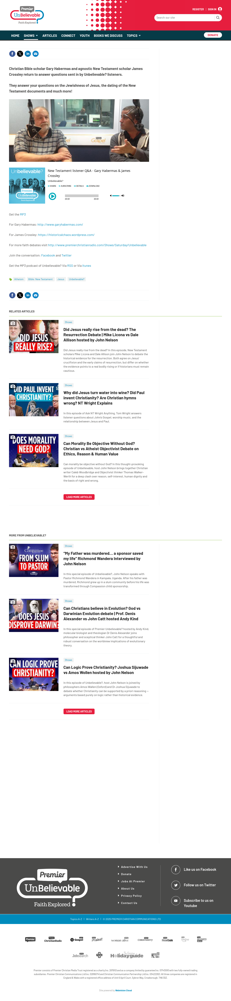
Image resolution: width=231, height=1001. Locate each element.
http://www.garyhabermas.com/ (60, 224)
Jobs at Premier (133, 881)
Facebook (48, 255)
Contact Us (129, 903)
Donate (126, 874)
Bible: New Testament (40, 279)
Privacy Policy (131, 895)
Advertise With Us (134, 866)
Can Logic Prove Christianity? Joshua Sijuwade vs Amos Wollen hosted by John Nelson (106, 670)
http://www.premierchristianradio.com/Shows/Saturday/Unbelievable (97, 245)
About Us (127, 888)
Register (198, 9)
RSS (70, 265)
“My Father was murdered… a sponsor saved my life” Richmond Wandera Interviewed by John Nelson (103, 558)
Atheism (19, 279)
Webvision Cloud (123, 990)
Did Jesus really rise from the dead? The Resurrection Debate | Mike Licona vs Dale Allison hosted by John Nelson (101, 334)
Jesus (61, 279)
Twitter (66, 255)
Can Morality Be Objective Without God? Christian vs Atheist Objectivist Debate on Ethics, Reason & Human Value (101, 448)
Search (218, 18)
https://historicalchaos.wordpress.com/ (66, 235)
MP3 (23, 214)
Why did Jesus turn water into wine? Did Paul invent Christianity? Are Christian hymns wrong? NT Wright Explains (104, 397)
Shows (68, 322)
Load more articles (79, 497)
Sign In (212, 9)
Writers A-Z (92, 919)
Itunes (86, 265)
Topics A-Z (76, 919)
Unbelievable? (76, 279)
